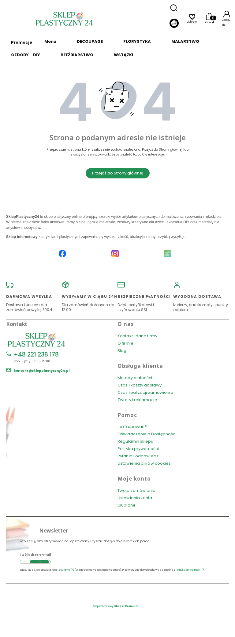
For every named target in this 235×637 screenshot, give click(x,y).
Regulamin (64, 570)
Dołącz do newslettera (39, 561)
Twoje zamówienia (137, 490)
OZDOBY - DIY (25, 55)
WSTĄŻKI (123, 55)
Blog (122, 350)
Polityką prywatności (188, 570)
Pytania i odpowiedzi (138, 456)
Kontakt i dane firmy (137, 336)
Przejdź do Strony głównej (117, 173)
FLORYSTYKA (137, 41)
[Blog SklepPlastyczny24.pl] (167, 254)
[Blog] (174, 24)
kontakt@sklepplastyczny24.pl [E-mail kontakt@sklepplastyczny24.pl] (41, 370)
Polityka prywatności (138, 449)
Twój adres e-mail (35, 554)
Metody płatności (135, 378)
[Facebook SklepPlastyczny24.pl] (62, 254)
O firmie (125, 343)
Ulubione (127, 505)
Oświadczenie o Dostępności (147, 434)
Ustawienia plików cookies (145, 463)
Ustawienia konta (135, 498)
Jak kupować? (132, 427)
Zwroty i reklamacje (137, 400)
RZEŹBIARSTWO (77, 55)
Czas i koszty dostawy (140, 385)
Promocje (21, 42)
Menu (50, 41)
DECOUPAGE (90, 41)
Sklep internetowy (115, 606)
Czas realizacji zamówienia (145, 392)
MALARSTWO (185, 41)
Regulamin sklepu (136, 441)
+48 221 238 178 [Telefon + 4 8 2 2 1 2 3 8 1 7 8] (36, 354)
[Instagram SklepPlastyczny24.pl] (115, 254)
